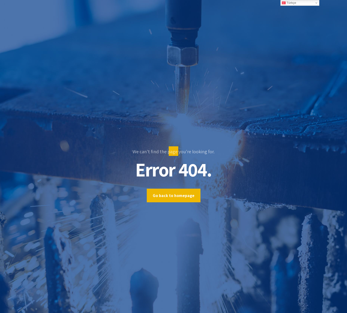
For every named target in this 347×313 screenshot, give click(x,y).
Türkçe (289, 3)
